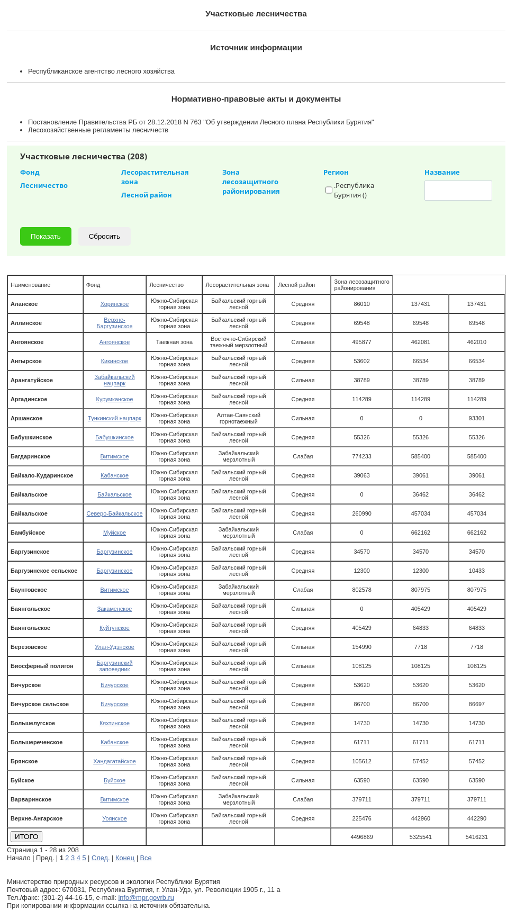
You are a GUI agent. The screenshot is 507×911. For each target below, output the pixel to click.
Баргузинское (114, 551)
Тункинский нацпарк (114, 418)
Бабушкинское (114, 437)
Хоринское (115, 304)
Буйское (114, 780)
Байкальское (114, 494)
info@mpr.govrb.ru (146, 897)
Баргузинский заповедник (114, 666)
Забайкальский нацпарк (114, 380)
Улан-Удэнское (114, 647)
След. (101, 858)
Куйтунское (114, 628)
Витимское (114, 456)
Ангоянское (114, 342)
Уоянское (114, 818)
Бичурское (115, 685)
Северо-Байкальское (114, 513)
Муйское (114, 532)
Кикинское (115, 361)
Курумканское (114, 399)
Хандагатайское (114, 761)
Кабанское (115, 475)
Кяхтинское (114, 723)
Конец (124, 858)
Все (146, 858)
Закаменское (114, 609)
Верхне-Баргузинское (114, 323)
